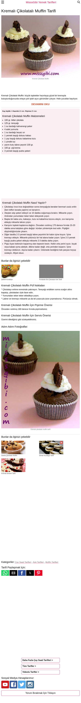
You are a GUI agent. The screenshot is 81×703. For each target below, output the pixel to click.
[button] (40, 104)
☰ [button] (2, 2)
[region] (40, 86)
